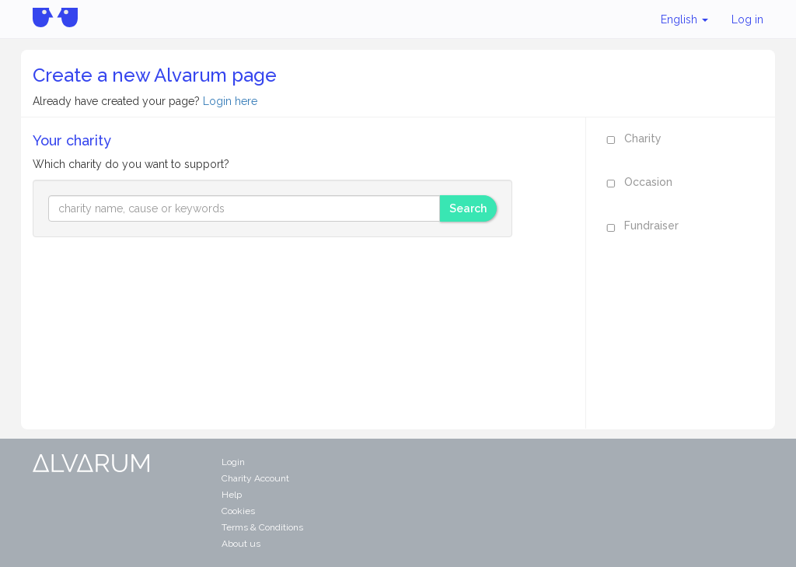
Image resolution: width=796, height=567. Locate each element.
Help (232, 494)
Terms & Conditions (262, 527)
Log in (747, 19)
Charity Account (255, 478)
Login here (230, 101)
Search (468, 208)
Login (233, 462)
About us (241, 543)
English (684, 19)
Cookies (238, 511)
